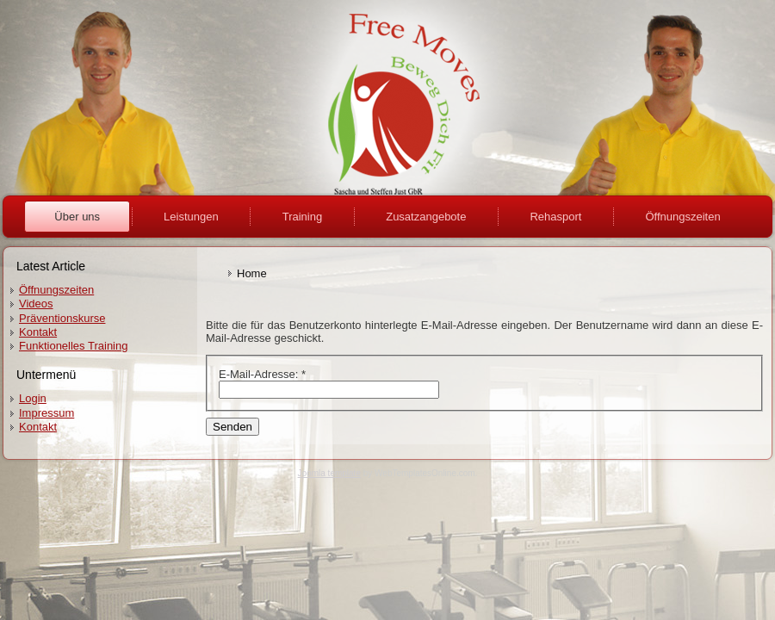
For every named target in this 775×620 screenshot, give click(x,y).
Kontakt (38, 332)
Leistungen (191, 216)
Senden (232, 426)
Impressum (46, 412)
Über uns (77, 216)
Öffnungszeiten (682, 216)
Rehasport (555, 216)
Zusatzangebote (426, 216)
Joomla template (329, 473)
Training (302, 216)
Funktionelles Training (73, 345)
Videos (36, 303)
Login (32, 398)
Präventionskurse (62, 318)
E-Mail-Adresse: (262, 374)
